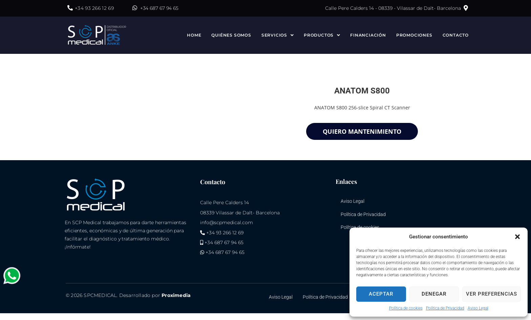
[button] (517, 236)
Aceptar (381, 294)
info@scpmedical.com (226, 222)
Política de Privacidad (445, 308)
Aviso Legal (478, 308)
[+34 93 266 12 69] (70, 7)
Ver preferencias (491, 294)
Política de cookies (406, 308)
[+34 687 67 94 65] (134, 7)
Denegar (434, 294)
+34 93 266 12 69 (94, 8)
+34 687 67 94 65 (159, 8)
